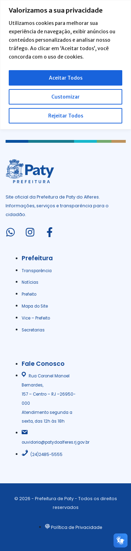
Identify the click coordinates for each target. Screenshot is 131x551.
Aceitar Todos (65, 78)
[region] (65, 64)
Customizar (65, 97)
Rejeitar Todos (65, 116)
